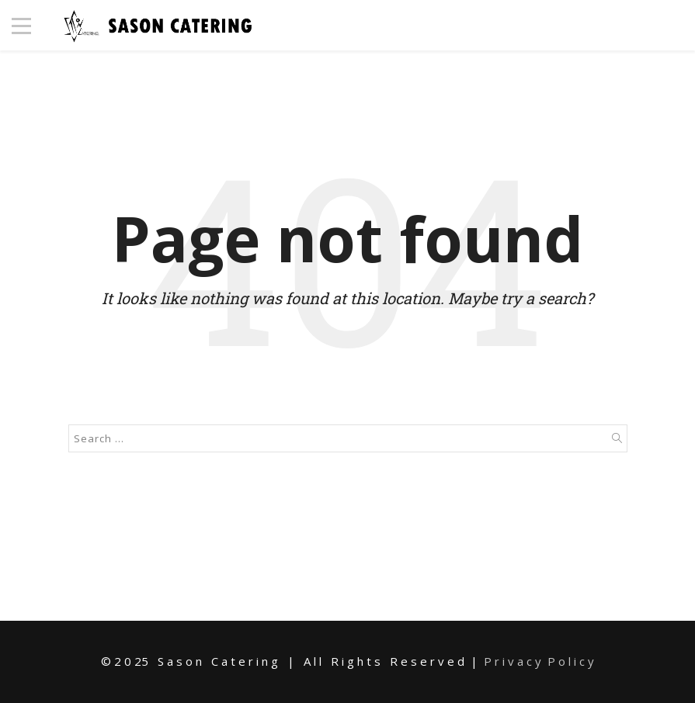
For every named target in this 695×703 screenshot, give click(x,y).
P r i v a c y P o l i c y (539, 661)
